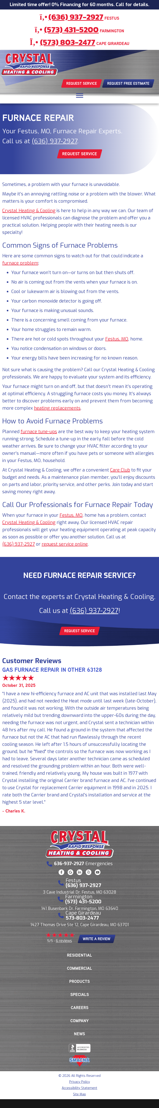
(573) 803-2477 (67, 42)
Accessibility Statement (79, 1088)
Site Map (79, 1094)
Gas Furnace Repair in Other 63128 (52, 670)
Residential (79, 955)
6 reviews (64, 940)
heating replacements (57, 408)
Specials (79, 995)
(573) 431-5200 (71, 29)
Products (79, 981)
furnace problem (20, 263)
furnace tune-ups (39, 432)
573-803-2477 (82, 918)
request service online (65, 544)
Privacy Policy (79, 1082)
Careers (79, 1008)
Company (79, 1021)
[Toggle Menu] (79, 96)
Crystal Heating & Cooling (28, 211)
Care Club (120, 470)
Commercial (79, 968)
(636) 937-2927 (75, 17)
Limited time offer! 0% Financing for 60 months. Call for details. (79, 5)
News (79, 1034)
